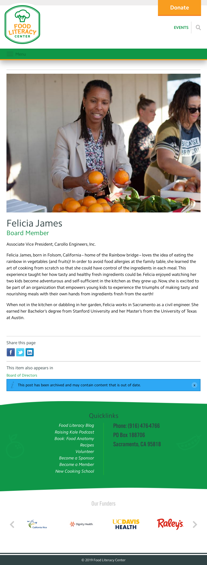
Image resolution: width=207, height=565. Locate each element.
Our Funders (103, 503)
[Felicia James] (103, 144)
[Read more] (198, 27)
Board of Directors (21, 375)
